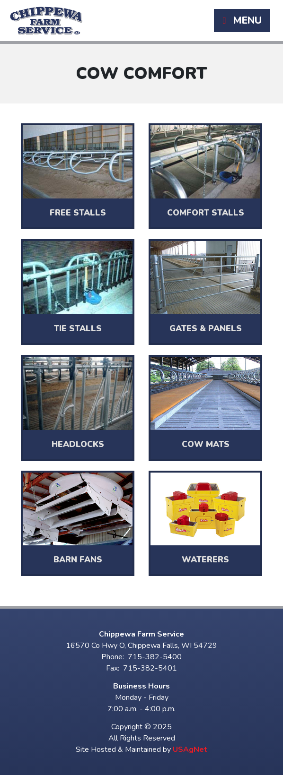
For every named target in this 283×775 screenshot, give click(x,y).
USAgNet (190, 749)
